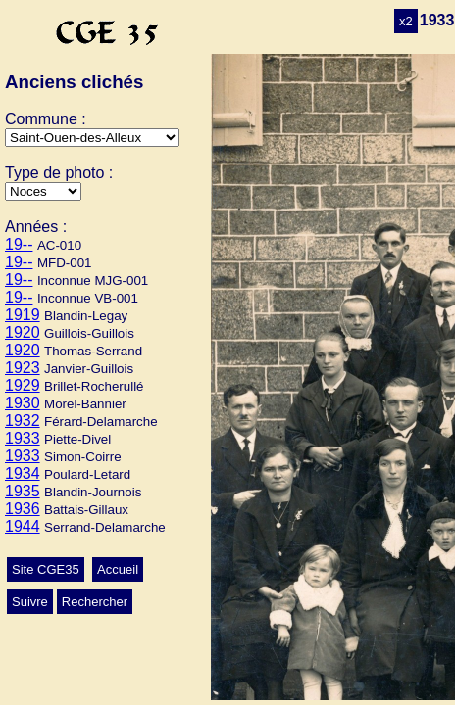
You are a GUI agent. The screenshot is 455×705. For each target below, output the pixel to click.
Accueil (117, 569)
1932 (22, 420)
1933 (22, 438)
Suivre (30, 601)
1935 (22, 491)
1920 (22, 332)
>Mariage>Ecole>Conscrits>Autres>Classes (43, 191)
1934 (22, 473)
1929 (22, 385)
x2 (406, 21)
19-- (18, 244)
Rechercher (94, 601)
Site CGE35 (45, 569)
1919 (22, 314)
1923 (22, 367)
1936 (22, 508)
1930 (22, 403)
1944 (22, 526)
